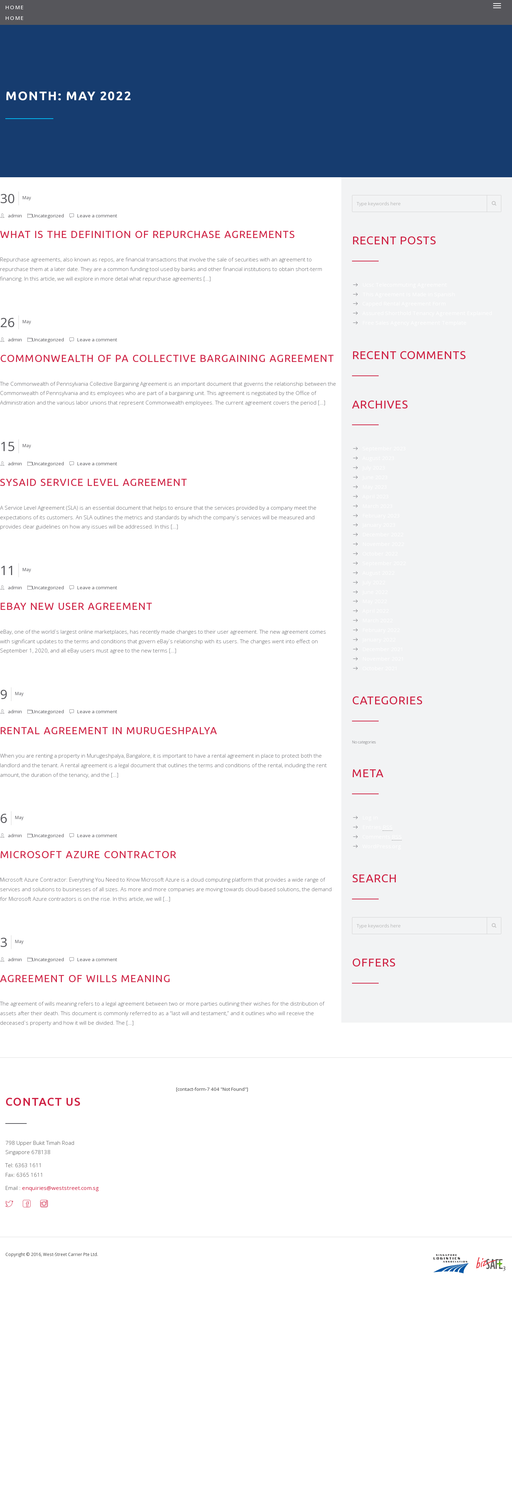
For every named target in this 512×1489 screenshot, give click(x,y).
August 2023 (378, 457)
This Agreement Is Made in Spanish (408, 294)
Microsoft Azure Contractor (88, 854)
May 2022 (374, 601)
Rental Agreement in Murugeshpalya (109, 730)
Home (14, 7)
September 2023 (384, 448)
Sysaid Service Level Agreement (94, 482)
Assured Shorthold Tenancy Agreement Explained (427, 312)
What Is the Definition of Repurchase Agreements (147, 234)
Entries (377, 826)
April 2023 (375, 496)
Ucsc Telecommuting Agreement (404, 284)
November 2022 (383, 543)
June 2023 (375, 477)
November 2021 (383, 658)
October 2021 (380, 668)
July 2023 (373, 467)
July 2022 (373, 582)
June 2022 (375, 591)
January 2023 (379, 524)
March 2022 (377, 620)
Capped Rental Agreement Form (404, 303)
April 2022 (375, 610)
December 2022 (383, 534)
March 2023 (377, 505)
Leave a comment (97, 215)
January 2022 (379, 639)
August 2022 (378, 572)
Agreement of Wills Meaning (85, 978)
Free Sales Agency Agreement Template (414, 322)
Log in (370, 817)
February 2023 (381, 515)
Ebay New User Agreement (76, 606)
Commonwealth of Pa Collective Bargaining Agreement (167, 358)
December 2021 (383, 649)
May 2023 (374, 486)
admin (15, 215)
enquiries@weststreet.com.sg (60, 1187)
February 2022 (381, 629)
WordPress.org (381, 846)
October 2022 (380, 553)
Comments (382, 836)
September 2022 (384, 563)
